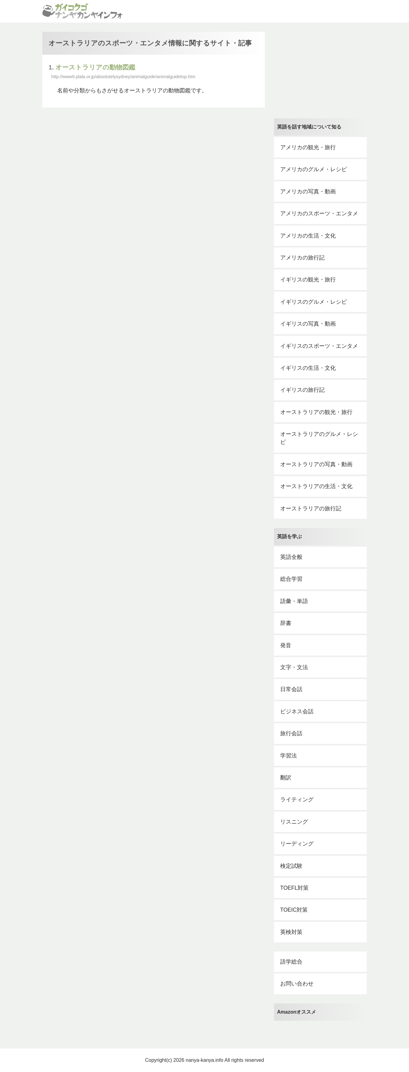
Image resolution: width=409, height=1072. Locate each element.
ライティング (297, 799)
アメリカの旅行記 (302, 258)
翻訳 (285, 777)
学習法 (288, 756)
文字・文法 (294, 667)
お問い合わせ (297, 984)
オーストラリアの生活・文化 (316, 486)
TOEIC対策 (294, 910)
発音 (285, 645)
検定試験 (291, 866)
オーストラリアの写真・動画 (316, 464)
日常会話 (291, 689)
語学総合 (291, 962)
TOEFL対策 (294, 888)
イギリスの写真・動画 (308, 324)
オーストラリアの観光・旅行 (316, 412)
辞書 (285, 623)
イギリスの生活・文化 (308, 368)
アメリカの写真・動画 (308, 191)
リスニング (294, 822)
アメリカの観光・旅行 (308, 147)
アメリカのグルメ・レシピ (313, 169)
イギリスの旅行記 (302, 390)
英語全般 (291, 557)
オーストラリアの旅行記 (310, 508)
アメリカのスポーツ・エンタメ (319, 213)
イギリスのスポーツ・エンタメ (319, 346)
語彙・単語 (294, 601)
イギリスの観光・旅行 (308, 279)
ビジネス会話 (297, 711)
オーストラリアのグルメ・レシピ (319, 438)
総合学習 (291, 579)
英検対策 (291, 932)
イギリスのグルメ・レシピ (313, 302)
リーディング (297, 844)
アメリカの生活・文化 (308, 236)
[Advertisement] (320, 70)
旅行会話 (291, 733)
